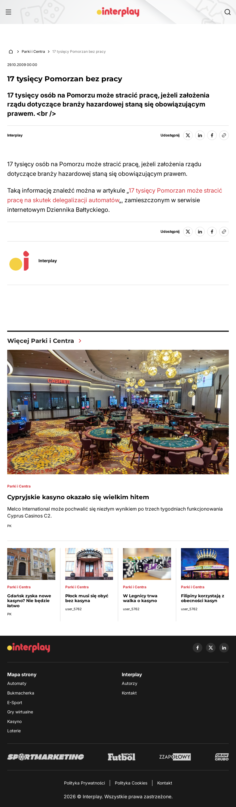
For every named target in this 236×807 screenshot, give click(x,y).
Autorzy (129, 683)
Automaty (16, 683)
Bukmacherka (20, 692)
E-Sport (14, 702)
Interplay (15, 135)
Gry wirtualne (20, 711)
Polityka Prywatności (84, 782)
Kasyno (14, 721)
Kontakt (129, 692)
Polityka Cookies (131, 782)
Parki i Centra (33, 51)
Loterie (14, 730)
